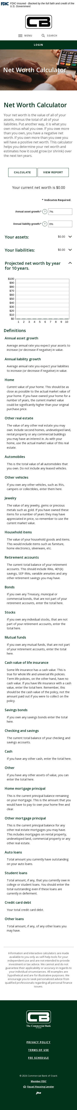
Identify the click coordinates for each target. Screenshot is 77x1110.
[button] (38, 237)
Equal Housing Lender (40, 1086)
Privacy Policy (38, 1042)
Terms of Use (38, 1050)
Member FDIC (38, 1081)
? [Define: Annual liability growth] (44, 224)
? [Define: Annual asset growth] (44, 211)
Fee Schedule (38, 1058)
